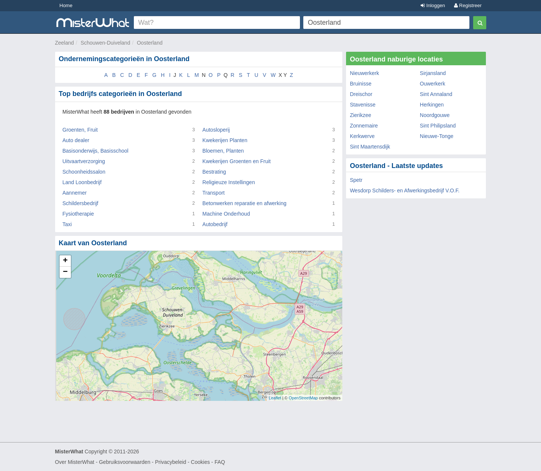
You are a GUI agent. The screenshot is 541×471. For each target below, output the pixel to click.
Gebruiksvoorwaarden (124, 462)
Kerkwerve (362, 136)
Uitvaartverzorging (84, 161)
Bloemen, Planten (223, 151)
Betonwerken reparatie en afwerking (244, 203)
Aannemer (75, 193)
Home (66, 5)
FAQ (219, 462)
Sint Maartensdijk (370, 147)
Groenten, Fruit (80, 130)
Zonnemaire (364, 126)
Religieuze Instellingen (228, 182)
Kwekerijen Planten (224, 140)
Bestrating (214, 172)
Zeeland (64, 43)
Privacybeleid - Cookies (182, 462)
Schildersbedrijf (81, 203)
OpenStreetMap (303, 398)
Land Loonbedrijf (82, 182)
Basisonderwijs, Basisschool (96, 151)
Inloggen (433, 5)
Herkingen (432, 105)
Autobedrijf (215, 224)
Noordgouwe (435, 115)
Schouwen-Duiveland (105, 43)
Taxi (67, 224)
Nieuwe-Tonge (437, 136)
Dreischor (361, 94)
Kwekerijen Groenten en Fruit (236, 161)
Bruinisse (361, 84)
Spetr (356, 180)
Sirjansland (433, 73)
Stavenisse (362, 105)
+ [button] (65, 261)
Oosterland (149, 43)
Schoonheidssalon (84, 172)
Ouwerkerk (432, 84)
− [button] (65, 272)
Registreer (468, 5)
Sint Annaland (436, 94)
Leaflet (275, 398)
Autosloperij (216, 130)
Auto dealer (76, 140)
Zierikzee (360, 115)
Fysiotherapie (78, 214)
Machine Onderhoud (226, 214)
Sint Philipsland (438, 126)
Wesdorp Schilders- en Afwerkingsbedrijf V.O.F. (405, 191)
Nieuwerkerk (364, 73)
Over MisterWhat (74, 462)
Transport (213, 193)
